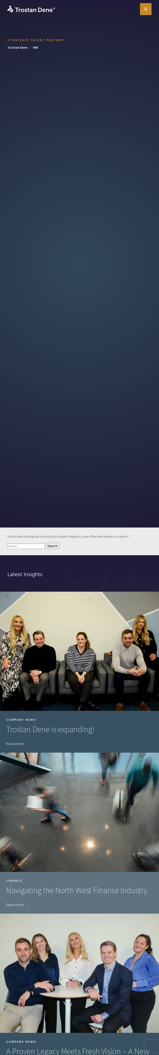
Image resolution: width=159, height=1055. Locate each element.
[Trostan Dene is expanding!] (79, 651)
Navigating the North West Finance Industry (76, 890)
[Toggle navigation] (146, 9)
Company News (21, 719)
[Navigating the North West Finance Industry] (79, 812)
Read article (15, 743)
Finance (14, 880)
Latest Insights (24, 574)
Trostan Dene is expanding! (50, 729)
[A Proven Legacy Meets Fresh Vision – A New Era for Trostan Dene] (79, 973)
